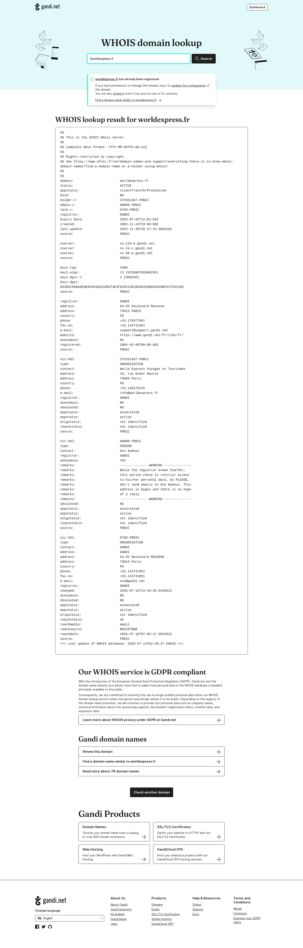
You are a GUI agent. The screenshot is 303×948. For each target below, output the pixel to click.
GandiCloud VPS (162, 924)
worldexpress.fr (106, 79)
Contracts (240, 913)
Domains (157, 904)
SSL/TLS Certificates (166, 914)
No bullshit (118, 914)
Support (197, 909)
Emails (156, 909)
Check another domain (151, 792)
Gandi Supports (121, 909)
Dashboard (257, 7)
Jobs (114, 924)
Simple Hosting (162, 919)
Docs (195, 914)
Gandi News (119, 919)
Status (196, 904)
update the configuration (189, 85)
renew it (118, 93)
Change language (47, 910)
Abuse (237, 908)
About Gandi (119, 904)
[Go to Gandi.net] (47, 6)
